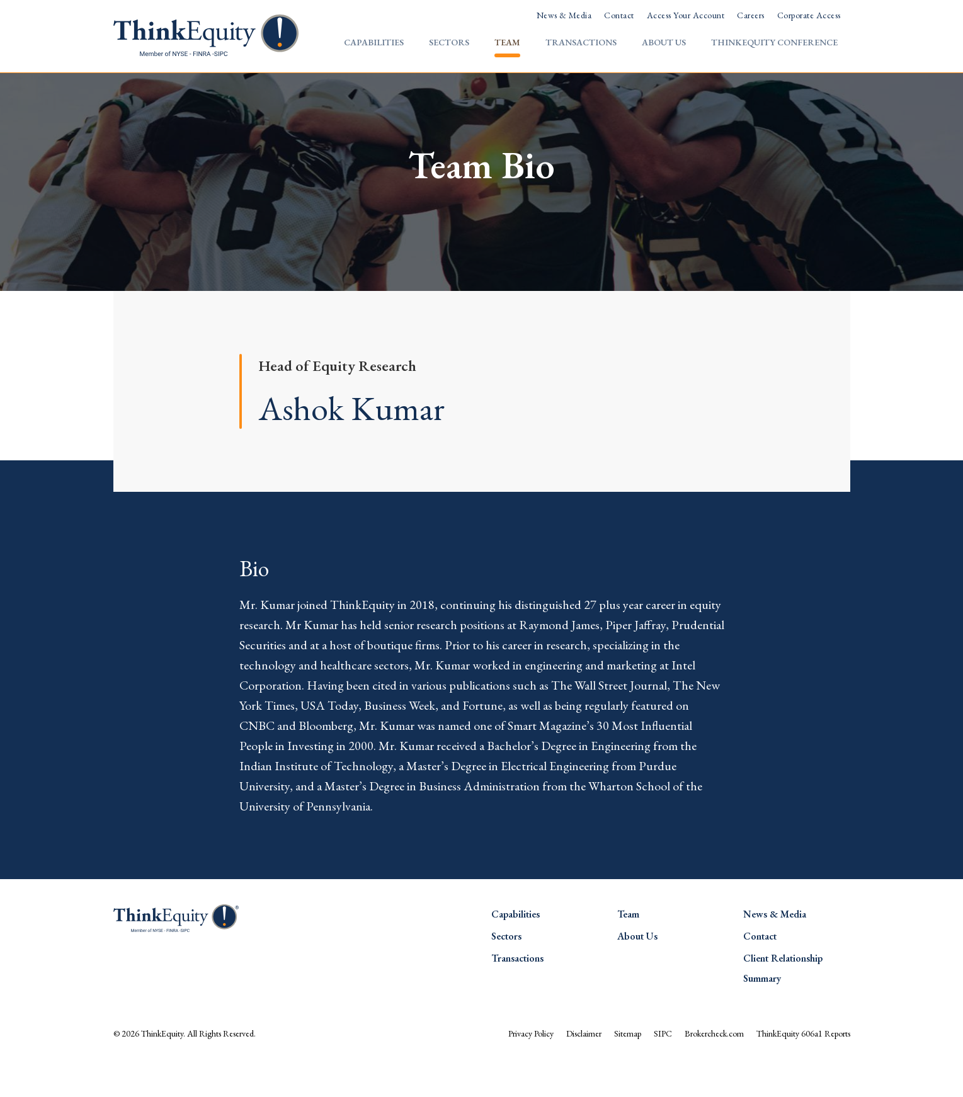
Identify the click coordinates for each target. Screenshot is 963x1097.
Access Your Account (685, 15)
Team (507, 42)
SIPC (663, 1067)
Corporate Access (809, 15)
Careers (750, 15)
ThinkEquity (162, 1067)
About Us (664, 42)
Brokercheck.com (714, 1067)
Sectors (449, 42)
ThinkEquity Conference (774, 42)
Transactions (581, 42)
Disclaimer (583, 1067)
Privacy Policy (531, 1067)
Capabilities (374, 42)
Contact (619, 15)
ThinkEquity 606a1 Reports (803, 1067)
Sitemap (627, 1067)
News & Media (564, 15)
